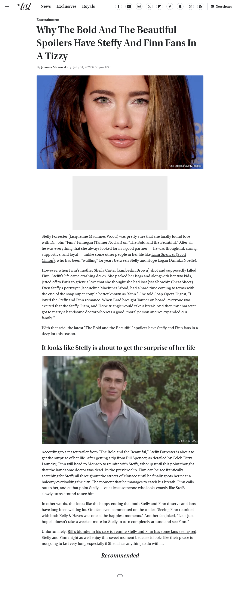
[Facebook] (118, 6)
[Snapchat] (180, 6)
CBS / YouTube (187, 440)
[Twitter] (149, 6)
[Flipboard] (159, 6)
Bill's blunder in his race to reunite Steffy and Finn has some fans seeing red (132, 531)
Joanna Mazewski (54, 67)
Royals (88, 6)
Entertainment (48, 19)
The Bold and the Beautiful (123, 452)
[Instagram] (139, 6)
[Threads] (190, 6)
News (46, 6)
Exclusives (66, 6)
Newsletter (221, 7)
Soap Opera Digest (170, 294)
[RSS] (200, 6)
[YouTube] (128, 6)
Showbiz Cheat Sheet (173, 282)
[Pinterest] (169, 6)
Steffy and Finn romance (79, 300)
